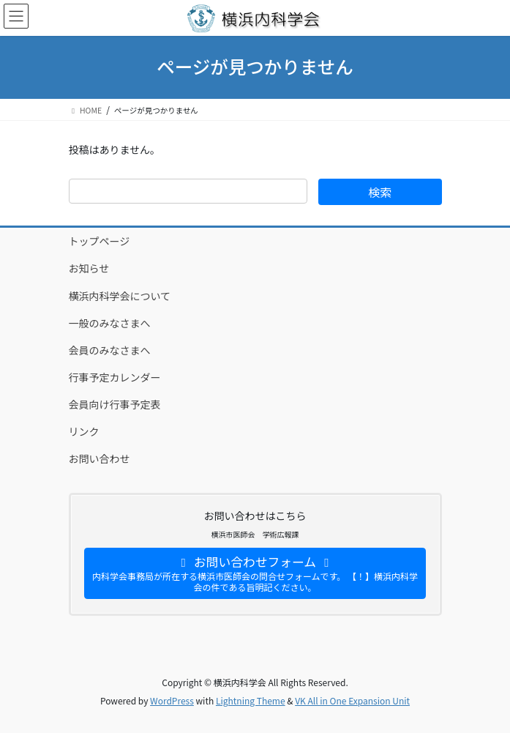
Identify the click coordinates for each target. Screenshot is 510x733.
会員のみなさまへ (110, 350)
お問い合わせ (99, 458)
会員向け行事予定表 (115, 404)
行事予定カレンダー (115, 377)
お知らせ (89, 268)
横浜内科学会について (120, 296)
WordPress (172, 700)
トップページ (99, 241)
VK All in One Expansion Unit (352, 700)
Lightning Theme (250, 700)
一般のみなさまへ (110, 323)
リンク (84, 431)
